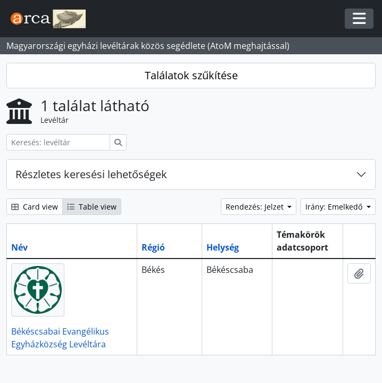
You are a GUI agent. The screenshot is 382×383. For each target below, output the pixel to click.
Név (19, 247)
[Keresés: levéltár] (58, 142)
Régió (153, 247)
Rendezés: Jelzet (256, 207)
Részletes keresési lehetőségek (91, 174)
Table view (92, 207)
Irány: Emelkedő (334, 207)
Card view (34, 207)
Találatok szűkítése (191, 75)
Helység (222, 247)
